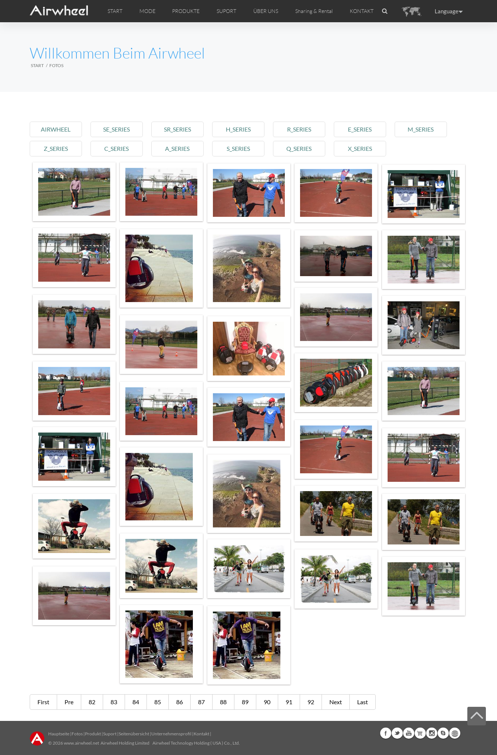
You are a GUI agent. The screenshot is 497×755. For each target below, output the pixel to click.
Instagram (431, 733)
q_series (304, 148)
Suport (109, 733)
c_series (118, 148)
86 (179, 701)
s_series (242, 148)
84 (135, 701)
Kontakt (201, 733)
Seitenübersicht (134, 733)
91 (289, 701)
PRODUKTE (186, 11)
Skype (443, 733)
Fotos (77, 733)
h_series (242, 129)
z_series (56, 148)
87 (201, 701)
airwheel (56, 129)
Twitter (397, 733)
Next (335, 701)
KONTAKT (361, 11)
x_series (366, 148)
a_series (180, 148)
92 (310, 701)
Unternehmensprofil (171, 733)
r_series (304, 129)
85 (157, 701)
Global (454, 733)
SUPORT (226, 11)
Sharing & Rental (314, 11)
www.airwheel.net (81, 743)
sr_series (180, 129)
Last (362, 701)
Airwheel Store (420, 733)
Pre (69, 701)
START (115, 11)
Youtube (408, 733)
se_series (118, 129)
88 (223, 701)
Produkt (93, 733)
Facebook (385, 733)
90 (267, 701)
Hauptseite (58, 733)
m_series (428, 129)
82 (92, 701)
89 (245, 701)
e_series (366, 129)
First (43, 701)
